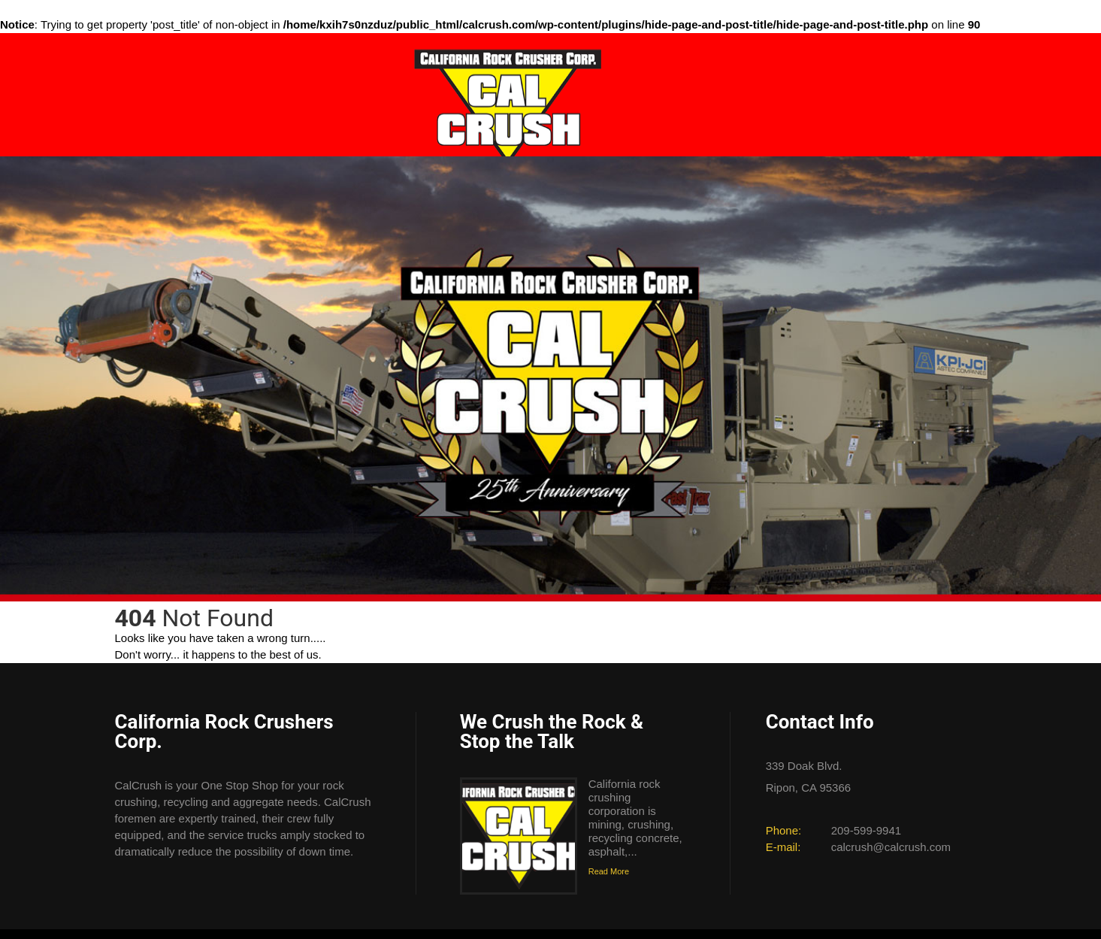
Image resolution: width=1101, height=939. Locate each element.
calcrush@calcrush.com (891, 847)
